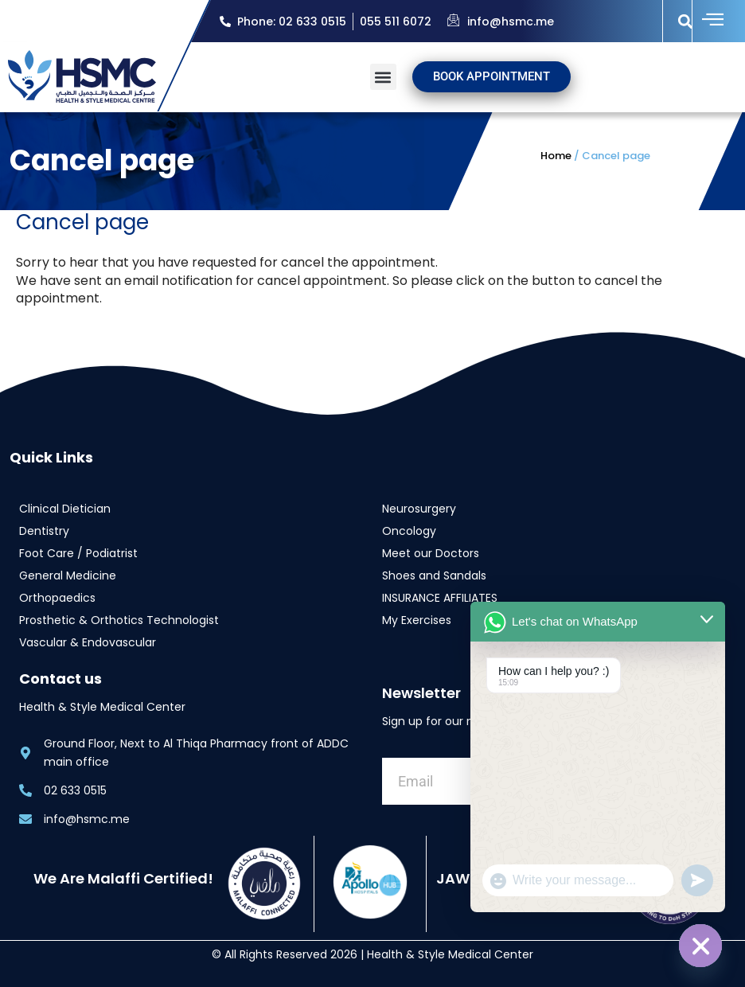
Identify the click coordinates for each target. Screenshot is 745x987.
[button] (686, 21)
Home (555, 155)
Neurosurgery (419, 508)
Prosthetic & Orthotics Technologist (119, 619)
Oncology (409, 530)
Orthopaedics (57, 597)
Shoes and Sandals (434, 575)
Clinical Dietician (65, 508)
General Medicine (67, 575)
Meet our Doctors (430, 552)
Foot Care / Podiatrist (78, 552)
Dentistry (44, 530)
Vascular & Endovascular (87, 642)
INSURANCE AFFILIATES (439, 597)
